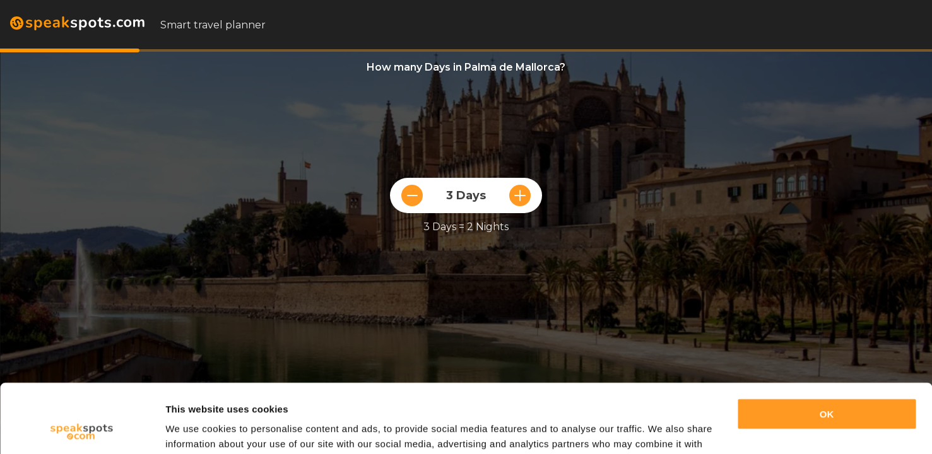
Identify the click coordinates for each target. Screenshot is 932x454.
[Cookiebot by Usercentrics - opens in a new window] (82, 429)
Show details (194, 429)
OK (827, 349)
